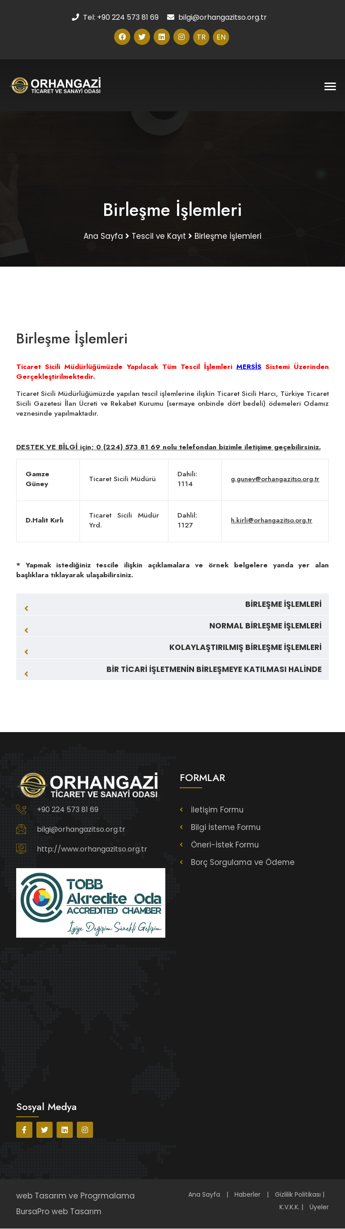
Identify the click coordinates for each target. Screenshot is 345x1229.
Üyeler (319, 1207)
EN (221, 37)
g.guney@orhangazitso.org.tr (273, 480)
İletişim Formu (218, 811)
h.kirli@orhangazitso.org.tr (269, 521)
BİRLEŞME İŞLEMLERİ (283, 605)
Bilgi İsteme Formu (226, 828)
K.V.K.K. (289, 1207)
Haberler (247, 1195)
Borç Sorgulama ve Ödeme (244, 863)
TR (201, 37)
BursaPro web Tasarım (59, 1212)
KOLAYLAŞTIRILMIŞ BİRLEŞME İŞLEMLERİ (245, 648)
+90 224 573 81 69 (67, 811)
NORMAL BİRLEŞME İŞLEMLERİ (265, 627)
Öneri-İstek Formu (226, 846)
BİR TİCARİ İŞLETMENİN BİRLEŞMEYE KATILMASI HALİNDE (214, 670)
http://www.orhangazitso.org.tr (92, 850)
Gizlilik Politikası (298, 1195)
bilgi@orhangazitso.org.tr (81, 830)
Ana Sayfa (204, 1195)
